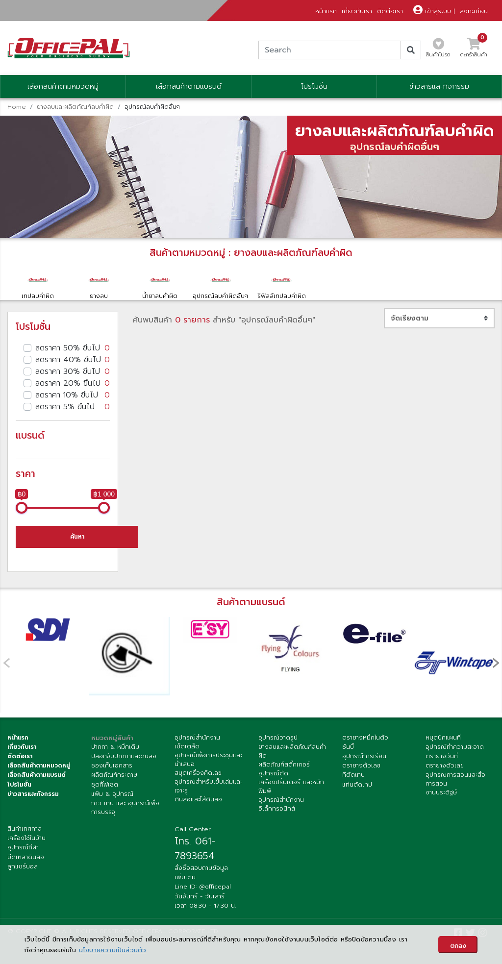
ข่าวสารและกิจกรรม (439, 86)
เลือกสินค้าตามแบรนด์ (189, 86)
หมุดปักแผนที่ (443, 737)
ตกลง (458, 945)
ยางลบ (98, 284)
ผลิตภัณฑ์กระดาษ (114, 774)
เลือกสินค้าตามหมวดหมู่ (63, 86)
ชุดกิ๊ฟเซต (104, 784)
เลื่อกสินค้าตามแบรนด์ (36, 774)
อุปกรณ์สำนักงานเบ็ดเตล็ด (197, 742)
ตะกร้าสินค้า (473, 50)
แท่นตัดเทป (357, 784)
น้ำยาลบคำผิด (159, 284)
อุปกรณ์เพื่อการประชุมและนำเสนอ (208, 759)
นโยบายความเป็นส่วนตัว (113, 950)
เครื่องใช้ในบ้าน (26, 838)
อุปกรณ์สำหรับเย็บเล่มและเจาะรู (208, 786)
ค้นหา (77, 536)
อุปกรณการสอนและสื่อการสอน (455, 779)
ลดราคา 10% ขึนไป (72, 395)
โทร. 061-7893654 (195, 848)
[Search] (329, 50)
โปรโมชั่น (314, 86)
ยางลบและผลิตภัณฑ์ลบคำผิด (75, 106)
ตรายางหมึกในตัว (365, 737)
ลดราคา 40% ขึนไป (72, 360)
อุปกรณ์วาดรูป (278, 737)
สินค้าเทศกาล (24, 828)
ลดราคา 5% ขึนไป (72, 407)
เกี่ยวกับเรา (357, 11)
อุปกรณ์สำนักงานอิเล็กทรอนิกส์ (281, 804)
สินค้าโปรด (438, 50)
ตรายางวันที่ (442, 756)
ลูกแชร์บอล (22, 866)
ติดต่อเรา (390, 11)
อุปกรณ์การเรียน (364, 756)
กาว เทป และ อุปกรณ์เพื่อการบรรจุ (125, 807)
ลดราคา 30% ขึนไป (72, 371)
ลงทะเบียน (474, 11)
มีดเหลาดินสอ (25, 857)
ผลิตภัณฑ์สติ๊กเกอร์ (284, 764)
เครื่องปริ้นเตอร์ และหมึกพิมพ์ (291, 786)
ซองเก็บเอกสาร (111, 765)
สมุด (181, 772)
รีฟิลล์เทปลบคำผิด (281, 284)
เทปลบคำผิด (37, 284)
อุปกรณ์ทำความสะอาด (455, 746)
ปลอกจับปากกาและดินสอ (123, 756)
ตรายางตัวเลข (361, 765)
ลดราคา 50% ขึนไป (72, 348)
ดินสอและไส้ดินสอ (198, 799)
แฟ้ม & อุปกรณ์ (112, 794)
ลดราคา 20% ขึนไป (72, 383)
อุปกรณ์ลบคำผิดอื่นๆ (220, 284)
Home (16, 106)
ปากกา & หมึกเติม (115, 746)
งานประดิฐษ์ (441, 792)
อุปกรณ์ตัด (273, 773)
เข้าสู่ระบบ (432, 11)
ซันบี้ (348, 746)
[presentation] (495, 662)
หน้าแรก (326, 11)
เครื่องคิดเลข (204, 772)
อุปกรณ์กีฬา (23, 847)
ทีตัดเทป (353, 774)
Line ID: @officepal (203, 886)
